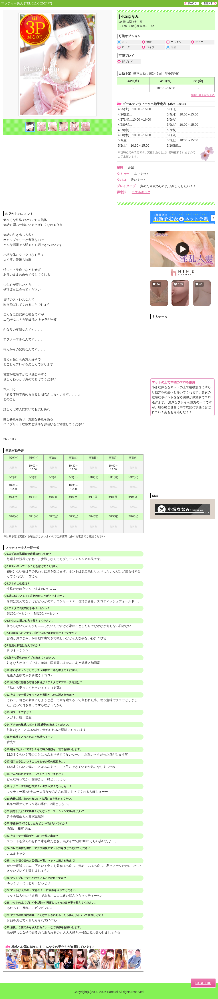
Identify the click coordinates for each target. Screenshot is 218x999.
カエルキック (141, 192)
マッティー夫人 (12, 3)
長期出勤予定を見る (203, 95)
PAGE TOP (203, 983)
